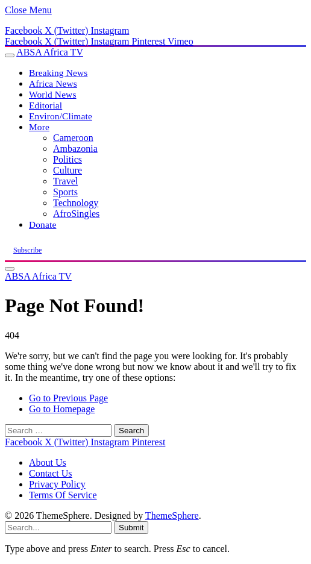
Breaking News (58, 72)
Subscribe (27, 250)
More (39, 127)
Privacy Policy (57, 484)
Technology (75, 203)
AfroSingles (76, 213)
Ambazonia (75, 148)
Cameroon (73, 138)
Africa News (53, 83)
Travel (65, 181)
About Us (47, 462)
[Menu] (9, 55)
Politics (67, 159)
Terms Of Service (63, 495)
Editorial (45, 105)
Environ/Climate (60, 116)
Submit (131, 527)
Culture (67, 170)
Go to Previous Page (68, 398)
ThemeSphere (172, 515)
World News (53, 94)
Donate (42, 224)
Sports (65, 192)
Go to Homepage (62, 409)
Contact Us (50, 473)
